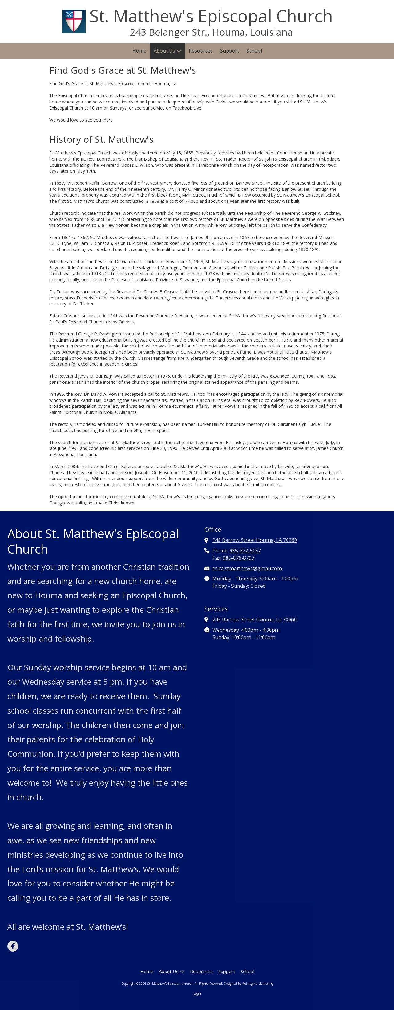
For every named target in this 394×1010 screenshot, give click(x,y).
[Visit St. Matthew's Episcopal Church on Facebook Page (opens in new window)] (12, 946)
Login (197, 993)
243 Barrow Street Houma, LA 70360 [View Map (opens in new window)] (254, 540)
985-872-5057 (245, 550)
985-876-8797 (238, 558)
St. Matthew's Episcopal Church (211, 15)
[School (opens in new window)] (254, 51)
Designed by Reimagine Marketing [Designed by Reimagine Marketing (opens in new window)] (248, 983)
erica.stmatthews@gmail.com (247, 568)
